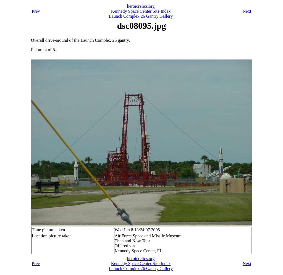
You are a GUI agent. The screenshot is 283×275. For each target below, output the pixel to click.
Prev (36, 11)
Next (247, 11)
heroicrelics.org (141, 6)
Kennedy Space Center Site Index (141, 11)
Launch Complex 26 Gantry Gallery (141, 16)
